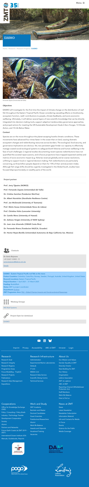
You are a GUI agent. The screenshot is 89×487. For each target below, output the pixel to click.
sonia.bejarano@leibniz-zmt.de (15, 262)
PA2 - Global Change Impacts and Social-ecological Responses (44, 292)
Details (6, 266)
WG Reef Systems (10, 308)
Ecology (16, 290)
